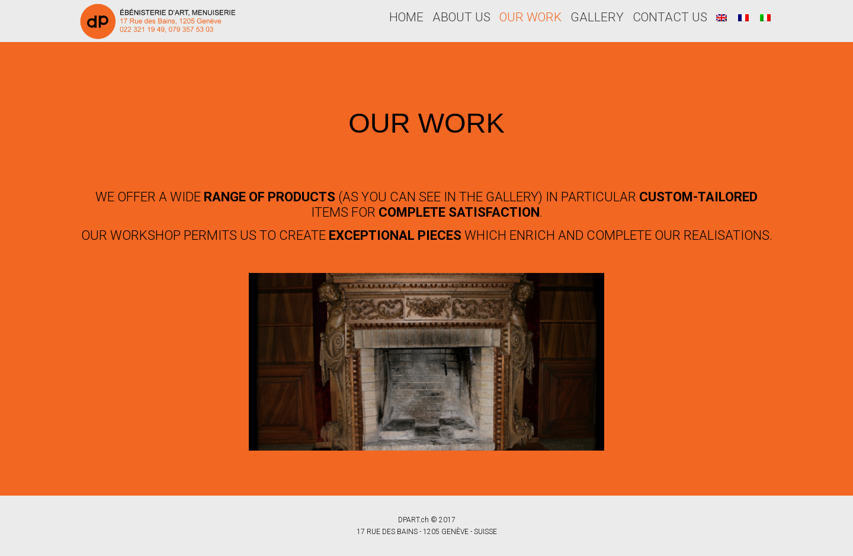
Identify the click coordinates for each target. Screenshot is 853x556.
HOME (406, 17)
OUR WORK (530, 17)
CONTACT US (670, 17)
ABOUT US (461, 17)
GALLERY (597, 17)
